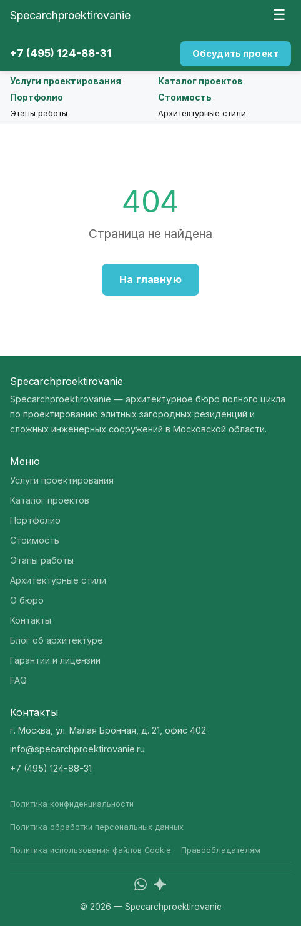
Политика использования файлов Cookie (90, 850)
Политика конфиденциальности (72, 804)
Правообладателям (220, 850)
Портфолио (36, 97)
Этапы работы (38, 113)
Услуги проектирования (65, 81)
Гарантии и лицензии (55, 660)
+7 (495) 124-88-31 (61, 53)
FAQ (18, 680)
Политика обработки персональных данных (97, 827)
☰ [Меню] (279, 14)
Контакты (30, 620)
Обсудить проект (235, 53)
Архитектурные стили (202, 113)
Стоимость (185, 97)
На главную (150, 279)
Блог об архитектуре (56, 640)
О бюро (27, 600)
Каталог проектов (200, 81)
